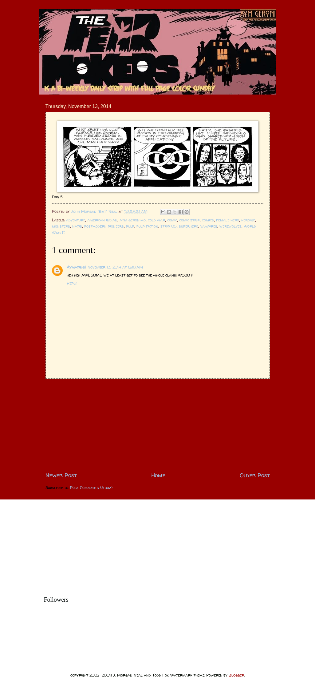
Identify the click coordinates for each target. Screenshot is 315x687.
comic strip (189, 220)
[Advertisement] (158, 424)
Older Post (255, 475)
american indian (102, 220)
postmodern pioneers (104, 226)
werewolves (230, 226)
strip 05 (168, 226)
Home (158, 475)
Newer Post (61, 475)
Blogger (236, 675)
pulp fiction (147, 226)
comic (172, 220)
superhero (188, 226)
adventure (75, 220)
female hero (227, 220)
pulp (130, 226)
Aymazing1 (76, 267)
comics (208, 220)
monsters (61, 226)
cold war (156, 220)
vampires (208, 226)
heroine (248, 220)
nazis (77, 226)
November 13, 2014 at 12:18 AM (115, 267)
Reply (72, 283)
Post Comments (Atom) (91, 487)
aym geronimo (133, 220)
